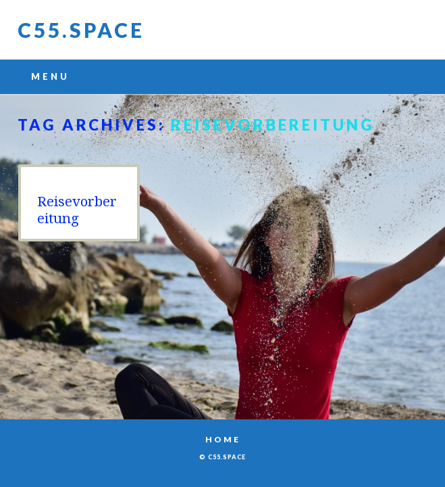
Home (222, 439)
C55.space (81, 30)
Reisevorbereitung (77, 209)
